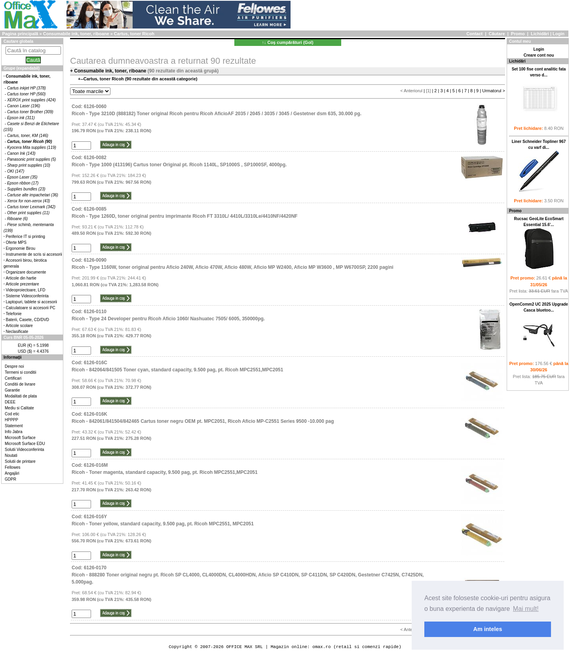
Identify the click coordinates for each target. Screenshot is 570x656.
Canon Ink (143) (21, 153)
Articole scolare (19, 325)
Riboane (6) (17, 219)
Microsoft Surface (20, 437)
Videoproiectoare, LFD (26, 290)
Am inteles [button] (487, 629)
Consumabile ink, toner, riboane (76, 33)
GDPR (10, 479)
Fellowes (12, 467)
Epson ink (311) (21, 118)
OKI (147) (15, 171)
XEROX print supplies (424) (31, 100)
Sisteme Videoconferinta (27, 296)
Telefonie (14, 314)
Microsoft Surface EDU (25, 443)
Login (558, 33)
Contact (474, 33)
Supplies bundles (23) (26, 189)
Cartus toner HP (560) (26, 94)
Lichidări (540, 33)
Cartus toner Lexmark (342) (31, 207)
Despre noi (14, 366)
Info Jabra (13, 432)
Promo (518, 33)
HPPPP (11, 420)
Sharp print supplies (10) (28, 165)
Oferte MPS (16, 242)
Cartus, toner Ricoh (134, 33)
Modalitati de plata (21, 396)
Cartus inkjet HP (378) (26, 88)
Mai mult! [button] (526, 608)
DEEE (10, 402)
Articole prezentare (22, 284)
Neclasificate (17, 331)
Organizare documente (26, 272)
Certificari (13, 378)
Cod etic (12, 414)
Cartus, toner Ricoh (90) (29, 141)
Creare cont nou (539, 55)
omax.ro (321, 647)
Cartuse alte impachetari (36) (32, 195)
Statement (14, 426)
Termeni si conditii (20, 372)
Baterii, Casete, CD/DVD (27, 320)
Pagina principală (20, 33)
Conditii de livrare (20, 384)
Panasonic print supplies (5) (31, 159)
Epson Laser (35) (22, 177)
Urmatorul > (493, 90)
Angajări (12, 473)
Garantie (12, 390)
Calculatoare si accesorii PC (30, 308)
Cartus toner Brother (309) (30, 112)
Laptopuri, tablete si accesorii (31, 302)
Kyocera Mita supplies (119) (31, 147)
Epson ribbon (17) (23, 183)
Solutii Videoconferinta (24, 449)
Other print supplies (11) (28, 213)
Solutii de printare (20, 461)
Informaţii (13, 357)
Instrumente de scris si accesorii (34, 254)
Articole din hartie (21, 278)
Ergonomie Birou (20, 248)
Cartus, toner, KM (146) (27, 135)
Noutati (11, 455)
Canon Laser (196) (23, 106)
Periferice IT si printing (25, 236)
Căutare (497, 33)
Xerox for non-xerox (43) (28, 201)
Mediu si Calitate (19, 408)
